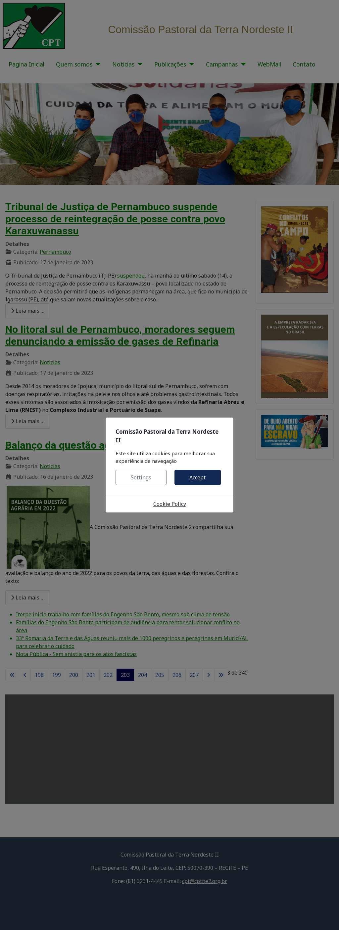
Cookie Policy (169, 504)
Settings (141, 477)
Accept (197, 477)
